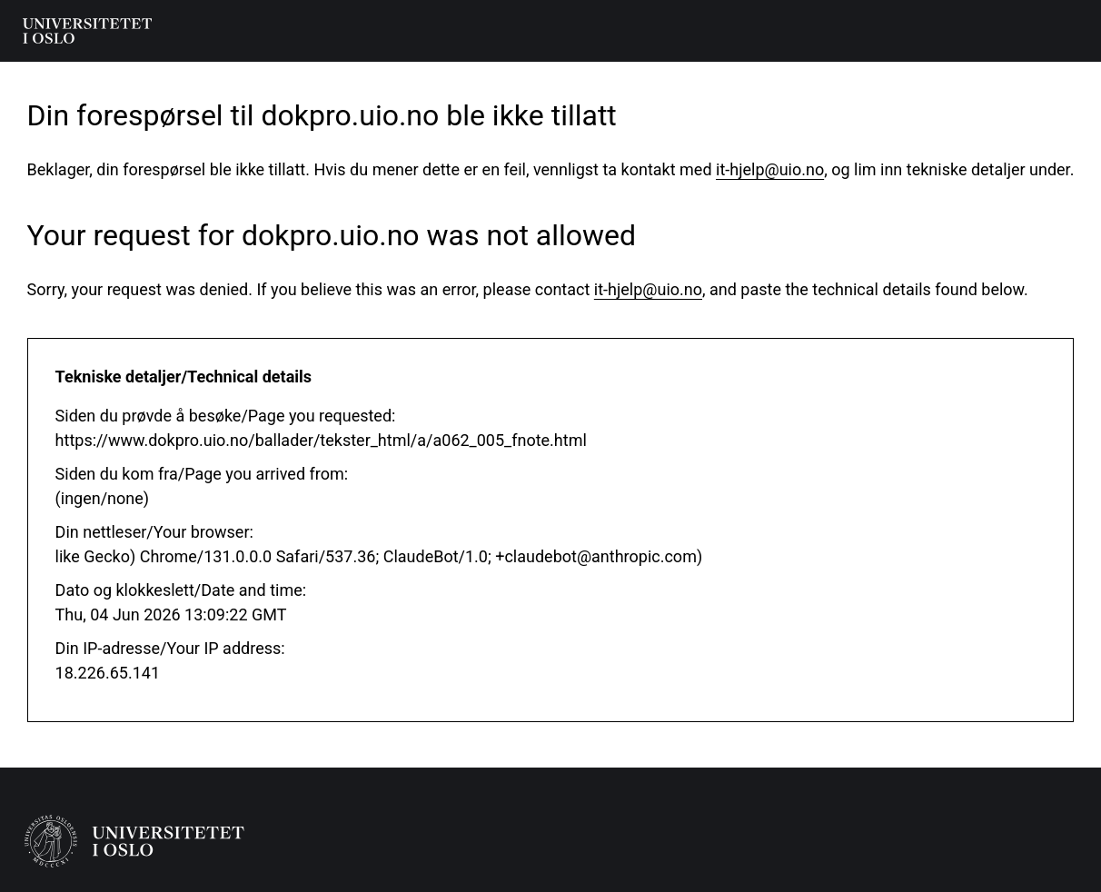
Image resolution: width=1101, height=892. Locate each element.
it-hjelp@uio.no (770, 169)
